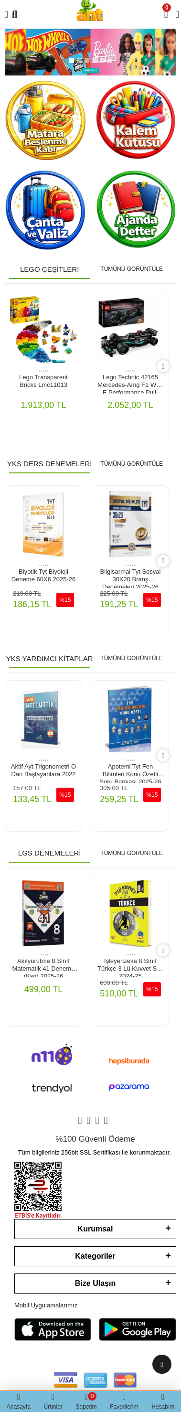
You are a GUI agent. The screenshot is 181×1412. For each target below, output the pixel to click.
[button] (14, 52)
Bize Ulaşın (95, 1283)
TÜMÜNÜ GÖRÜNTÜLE (131, 269)
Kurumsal (95, 1229)
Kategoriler (95, 1256)
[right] (163, 366)
